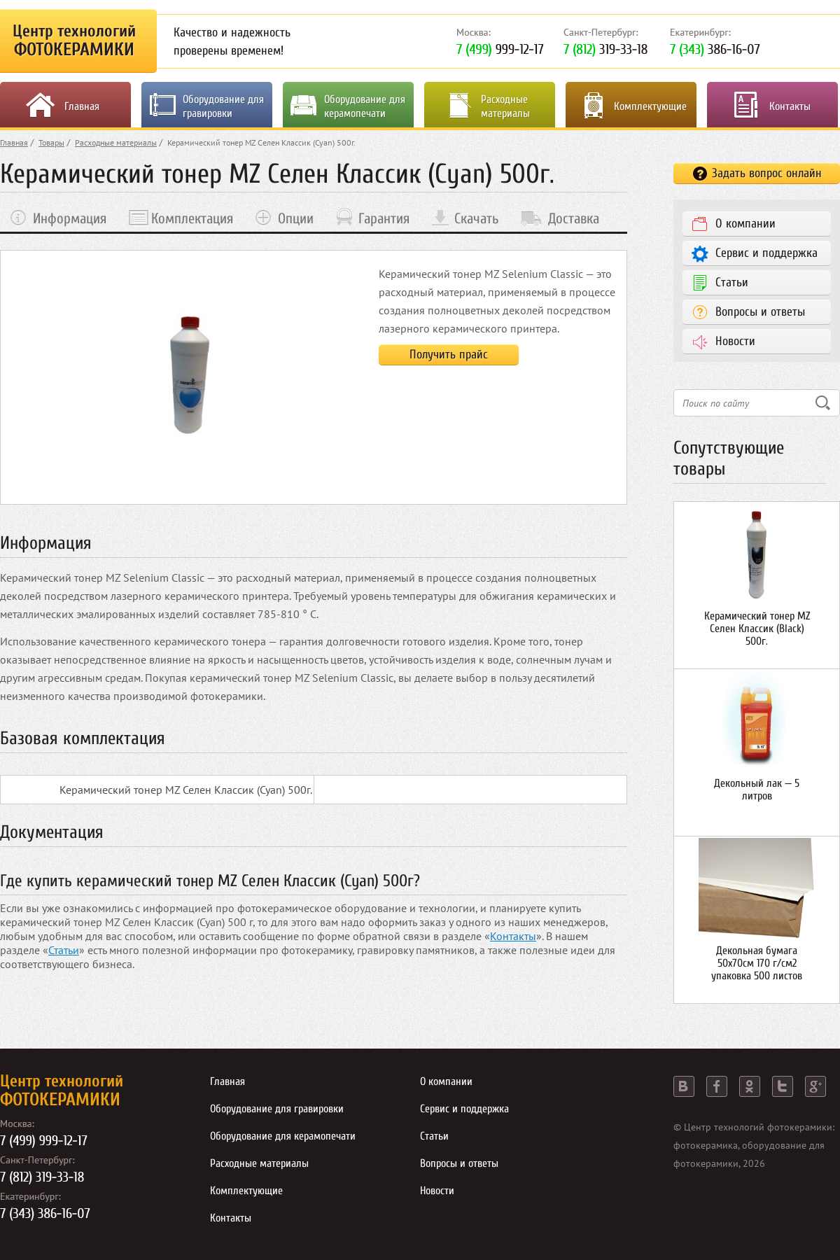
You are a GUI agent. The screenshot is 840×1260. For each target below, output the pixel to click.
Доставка (573, 218)
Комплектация (192, 218)
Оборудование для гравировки (223, 106)
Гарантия (384, 218)
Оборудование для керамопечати (364, 106)
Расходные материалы (505, 106)
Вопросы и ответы (760, 311)
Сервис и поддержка (766, 253)
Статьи (63, 950)
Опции (296, 218)
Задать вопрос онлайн (767, 173)
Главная (81, 106)
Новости (735, 341)
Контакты (790, 106)
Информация (69, 218)
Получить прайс (449, 354)
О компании (745, 223)
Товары (51, 142)
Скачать (476, 218)
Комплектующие (650, 106)
